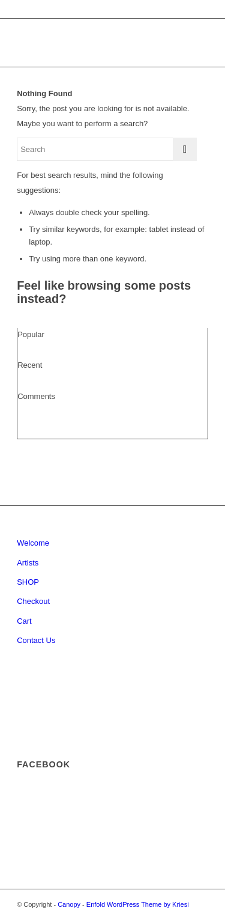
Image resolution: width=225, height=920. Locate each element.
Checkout (33, 601)
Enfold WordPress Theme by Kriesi (137, 904)
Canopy (69, 904)
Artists (27, 562)
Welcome (33, 542)
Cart (24, 621)
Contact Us (36, 640)
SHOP (28, 581)
